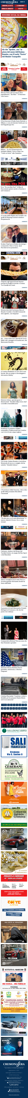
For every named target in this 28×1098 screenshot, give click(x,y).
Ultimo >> (24, 708)
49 (2, 708)
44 (14, 705)
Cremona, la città (7, 5)
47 (22, 705)
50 (5, 708)
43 (11, 705)
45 (17, 705)
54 (16, 708)
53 (13, 708)
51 (8, 708)
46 (19, 705)
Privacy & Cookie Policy (14, 1094)
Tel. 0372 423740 (14, 1089)
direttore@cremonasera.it (14, 1078)
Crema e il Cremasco (7, 8)
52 (10, 708)
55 (19, 708)
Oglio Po (20, 8)
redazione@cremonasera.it (14, 1082)
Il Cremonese (20, 5)
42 (8, 705)
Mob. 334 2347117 (14, 1090)
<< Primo (4, 705)
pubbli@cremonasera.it (14, 1091)
